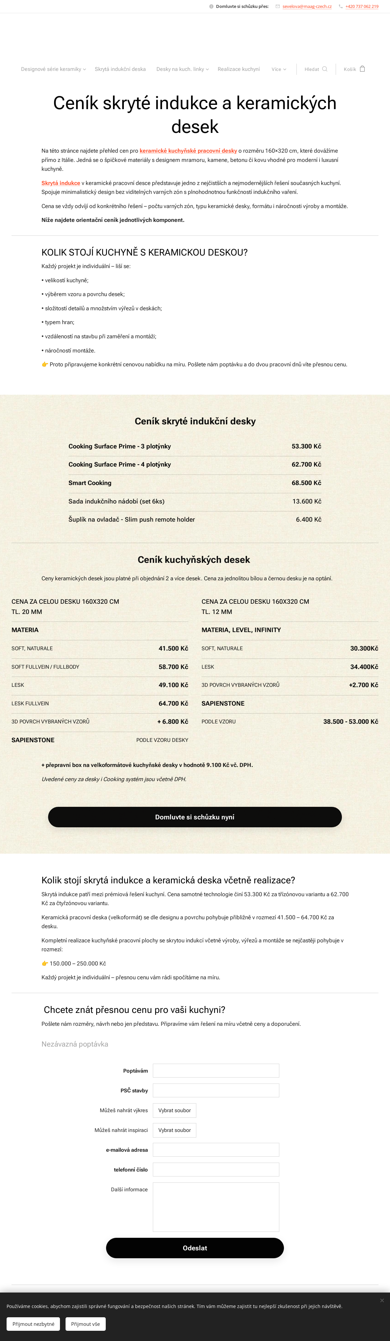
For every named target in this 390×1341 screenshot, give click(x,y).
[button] (310, 69)
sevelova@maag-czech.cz (307, 6)
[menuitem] (59, 69)
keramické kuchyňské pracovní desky (188, 150)
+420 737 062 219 (362, 6)
